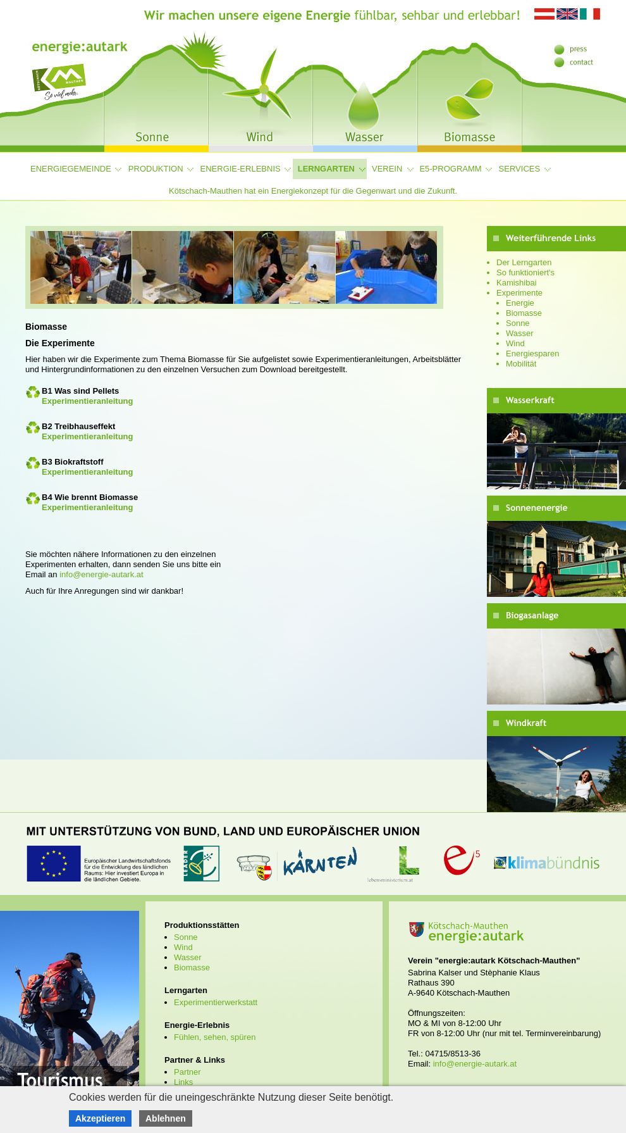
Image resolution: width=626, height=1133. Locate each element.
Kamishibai (516, 282)
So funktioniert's (525, 272)
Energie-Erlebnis (240, 168)
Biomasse (524, 313)
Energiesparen (533, 353)
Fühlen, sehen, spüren (214, 1037)
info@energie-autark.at (101, 574)
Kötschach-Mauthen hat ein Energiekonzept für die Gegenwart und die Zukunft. (313, 191)
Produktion (155, 168)
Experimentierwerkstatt (215, 1002)
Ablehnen (165, 1118)
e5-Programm (450, 168)
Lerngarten (326, 168)
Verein (387, 168)
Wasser (520, 333)
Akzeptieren (100, 1118)
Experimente (519, 292)
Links (183, 1082)
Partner (187, 1072)
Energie (520, 303)
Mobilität (521, 363)
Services (520, 168)
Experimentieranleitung (87, 401)
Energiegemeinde (70, 168)
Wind (515, 343)
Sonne (518, 323)
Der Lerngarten (523, 262)
